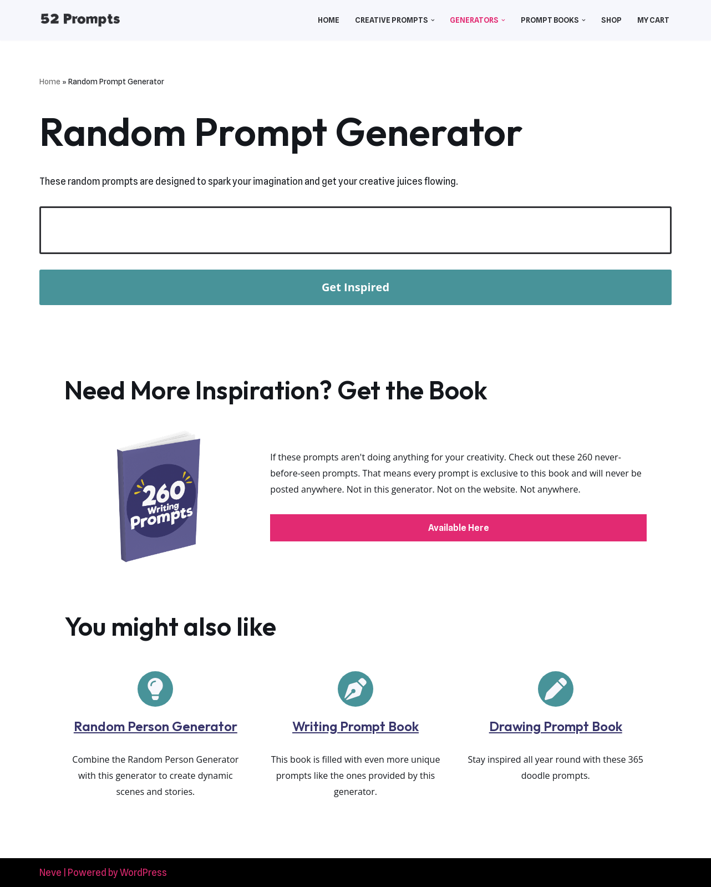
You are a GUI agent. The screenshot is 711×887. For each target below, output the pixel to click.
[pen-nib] (355, 689)
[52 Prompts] (80, 20)
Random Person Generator (155, 726)
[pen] (555, 689)
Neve (50, 872)
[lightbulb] (155, 689)
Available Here (458, 528)
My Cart (653, 20)
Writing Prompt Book (355, 726)
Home (328, 20)
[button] (433, 20)
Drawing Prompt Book (555, 726)
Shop (611, 20)
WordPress (143, 872)
